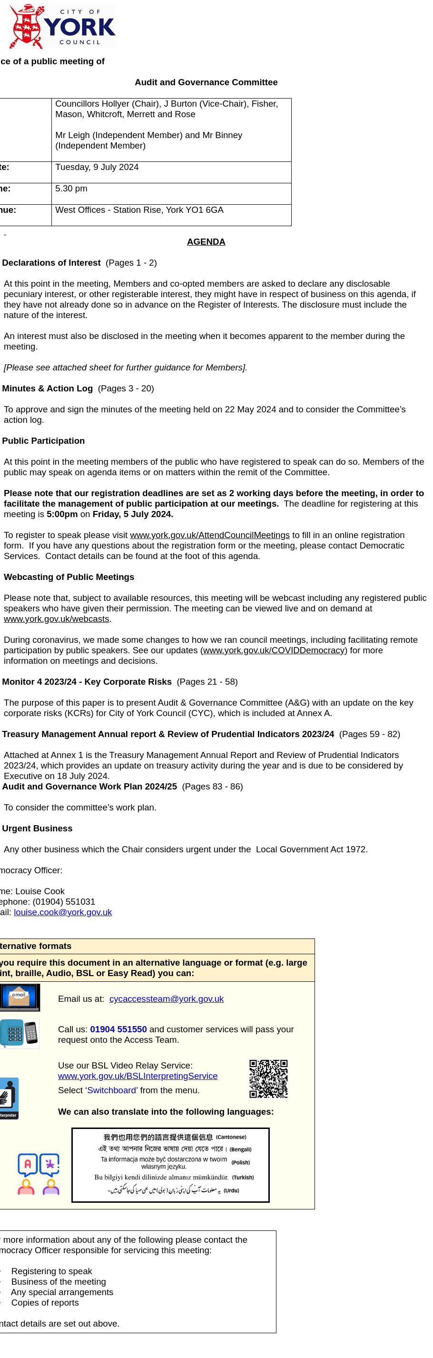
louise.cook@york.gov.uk (63, 912)
